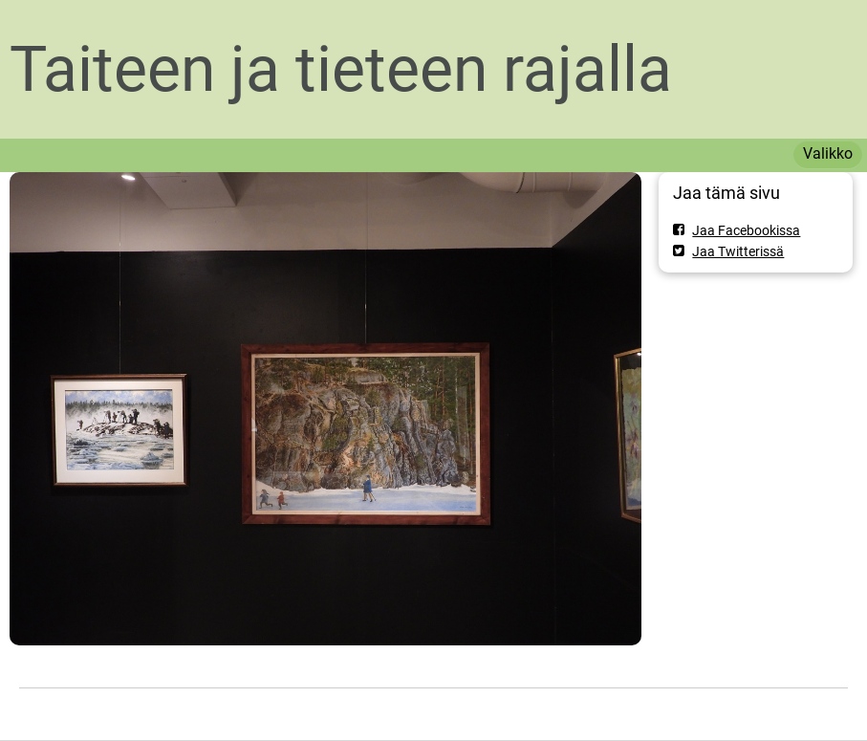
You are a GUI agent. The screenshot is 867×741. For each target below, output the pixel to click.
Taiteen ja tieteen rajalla (341, 69)
